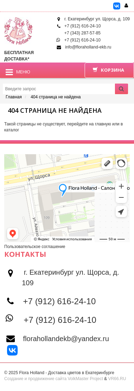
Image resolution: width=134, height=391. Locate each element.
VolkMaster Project (85, 378)
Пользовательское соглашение (34, 246)
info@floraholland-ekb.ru (88, 47)
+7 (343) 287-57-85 (82, 33)
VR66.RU (117, 378)
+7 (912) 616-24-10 (83, 26)
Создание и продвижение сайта (35, 378)
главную (103, 124)
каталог (11, 130)
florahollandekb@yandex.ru (66, 339)
